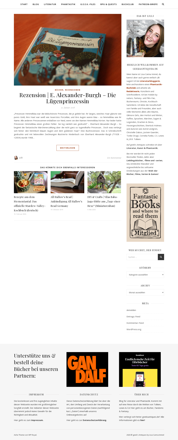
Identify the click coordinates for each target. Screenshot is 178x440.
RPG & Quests (108, 4)
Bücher (59, 90)
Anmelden (131, 310)
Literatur (50, 4)
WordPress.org (134, 329)
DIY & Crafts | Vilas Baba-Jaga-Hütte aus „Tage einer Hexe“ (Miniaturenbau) (103, 201)
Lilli (21, 157)
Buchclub (128, 4)
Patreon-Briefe (148, 4)
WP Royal (32, 435)
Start (24, 4)
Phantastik (68, 4)
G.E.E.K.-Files (87, 4)
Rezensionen (72, 90)
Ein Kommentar (114, 157)
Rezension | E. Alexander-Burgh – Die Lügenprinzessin (67, 98)
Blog (36, 4)
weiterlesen (67, 148)
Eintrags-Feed (133, 316)
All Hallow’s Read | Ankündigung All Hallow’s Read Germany (66, 201)
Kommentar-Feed (135, 322)
